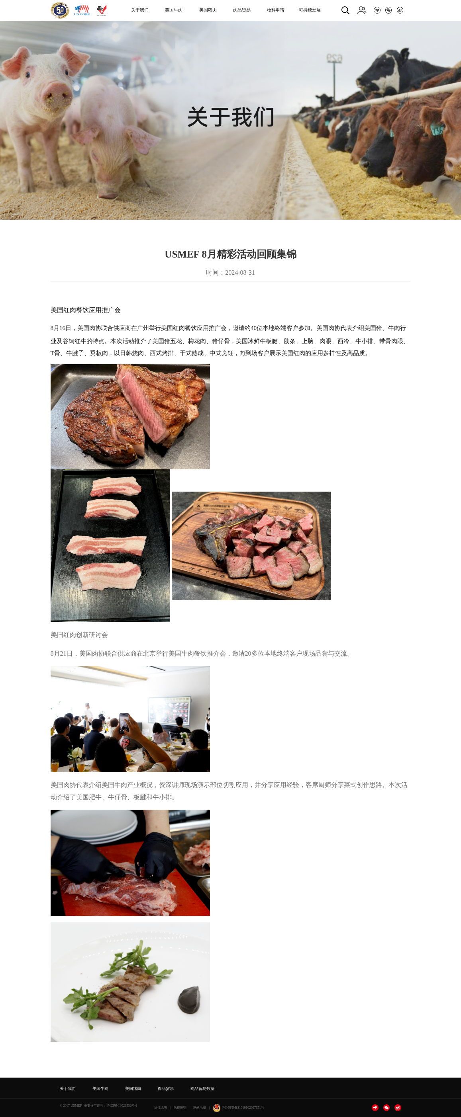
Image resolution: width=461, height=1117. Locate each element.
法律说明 (160, 1107)
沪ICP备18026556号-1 (121, 1105)
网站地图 (199, 1107)
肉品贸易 (242, 10)
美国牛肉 (173, 10)
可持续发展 (310, 10)
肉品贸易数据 (202, 1088)
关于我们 (140, 10)
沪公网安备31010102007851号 (238, 1107)
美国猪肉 (208, 10)
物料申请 (275, 10)
